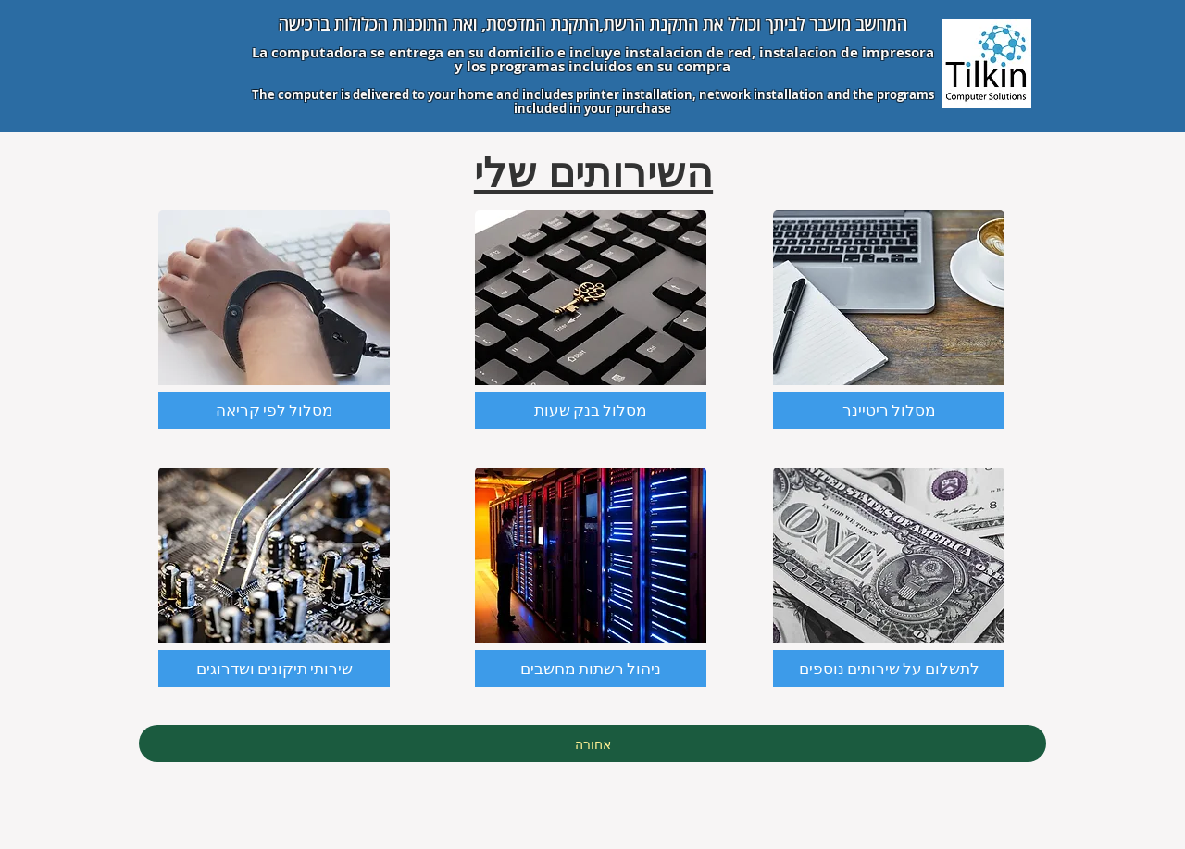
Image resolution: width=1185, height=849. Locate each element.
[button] (888, 668)
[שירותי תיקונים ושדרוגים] (274, 668)
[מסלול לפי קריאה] (274, 410)
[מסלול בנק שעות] (590, 410)
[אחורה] (592, 743)
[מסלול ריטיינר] (888, 410)
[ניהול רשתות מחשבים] (590, 668)
